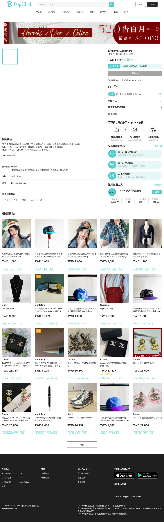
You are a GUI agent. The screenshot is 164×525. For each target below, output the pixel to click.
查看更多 (51, 160)
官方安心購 (6, 481)
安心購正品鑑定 (84, 477)
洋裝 (24, 204)
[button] (115, 200)
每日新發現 (6, 477)
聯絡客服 (45, 481)
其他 (19, 181)
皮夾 (3, 489)
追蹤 (157, 192)
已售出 (135, 73)
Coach (21, 477)
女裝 (13, 181)
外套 (15, 204)
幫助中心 (45, 477)
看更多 (82, 448)
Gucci (21, 481)
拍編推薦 (81, 481)
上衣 (33, 204)
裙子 (42, 204)
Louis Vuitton (24, 485)
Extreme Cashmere (19, 187)
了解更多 (158, 146)
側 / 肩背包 (6, 485)
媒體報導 (81, 485)
